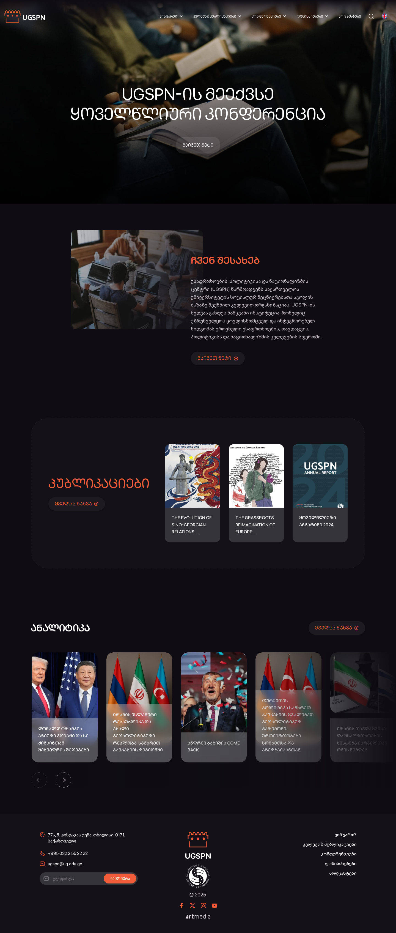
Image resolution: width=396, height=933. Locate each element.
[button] (39, 780)
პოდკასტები (350, 16)
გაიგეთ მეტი (198, 145)
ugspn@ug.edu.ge (65, 863)
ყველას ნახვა (76, 504)
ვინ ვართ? (169, 16)
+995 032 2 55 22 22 (68, 853)
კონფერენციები (266, 16)
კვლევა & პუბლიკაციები (214, 16)
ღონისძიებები (309, 16)
